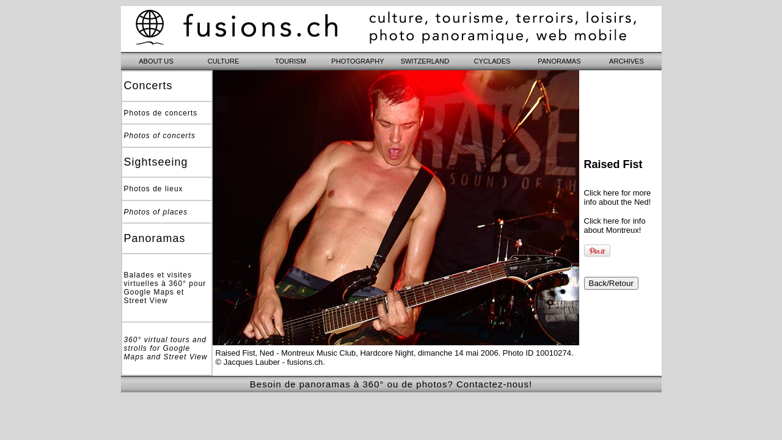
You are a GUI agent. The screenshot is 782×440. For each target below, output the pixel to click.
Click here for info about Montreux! (615, 225)
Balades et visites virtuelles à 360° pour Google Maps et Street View (165, 288)
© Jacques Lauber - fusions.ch (269, 362)
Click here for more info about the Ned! (617, 197)
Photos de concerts (161, 113)
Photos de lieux (153, 189)
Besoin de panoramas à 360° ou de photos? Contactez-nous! (391, 384)
